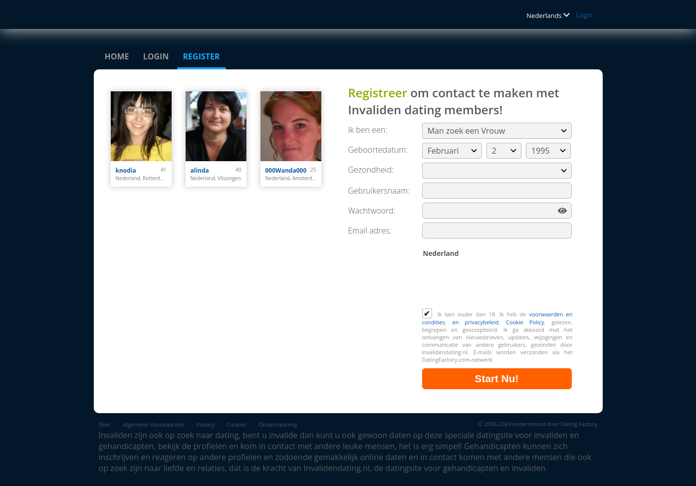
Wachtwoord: (372, 210)
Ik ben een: (368, 129)
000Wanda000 (286, 170)
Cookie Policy (525, 322)
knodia (126, 170)
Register (201, 56)
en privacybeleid (476, 322)
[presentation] (498, 283)
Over (105, 424)
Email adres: (370, 230)
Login (584, 14)
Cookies (236, 424)
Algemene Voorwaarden (153, 424)
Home (117, 56)
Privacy (206, 424)
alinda (200, 170)
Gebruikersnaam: (379, 190)
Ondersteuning (278, 424)
